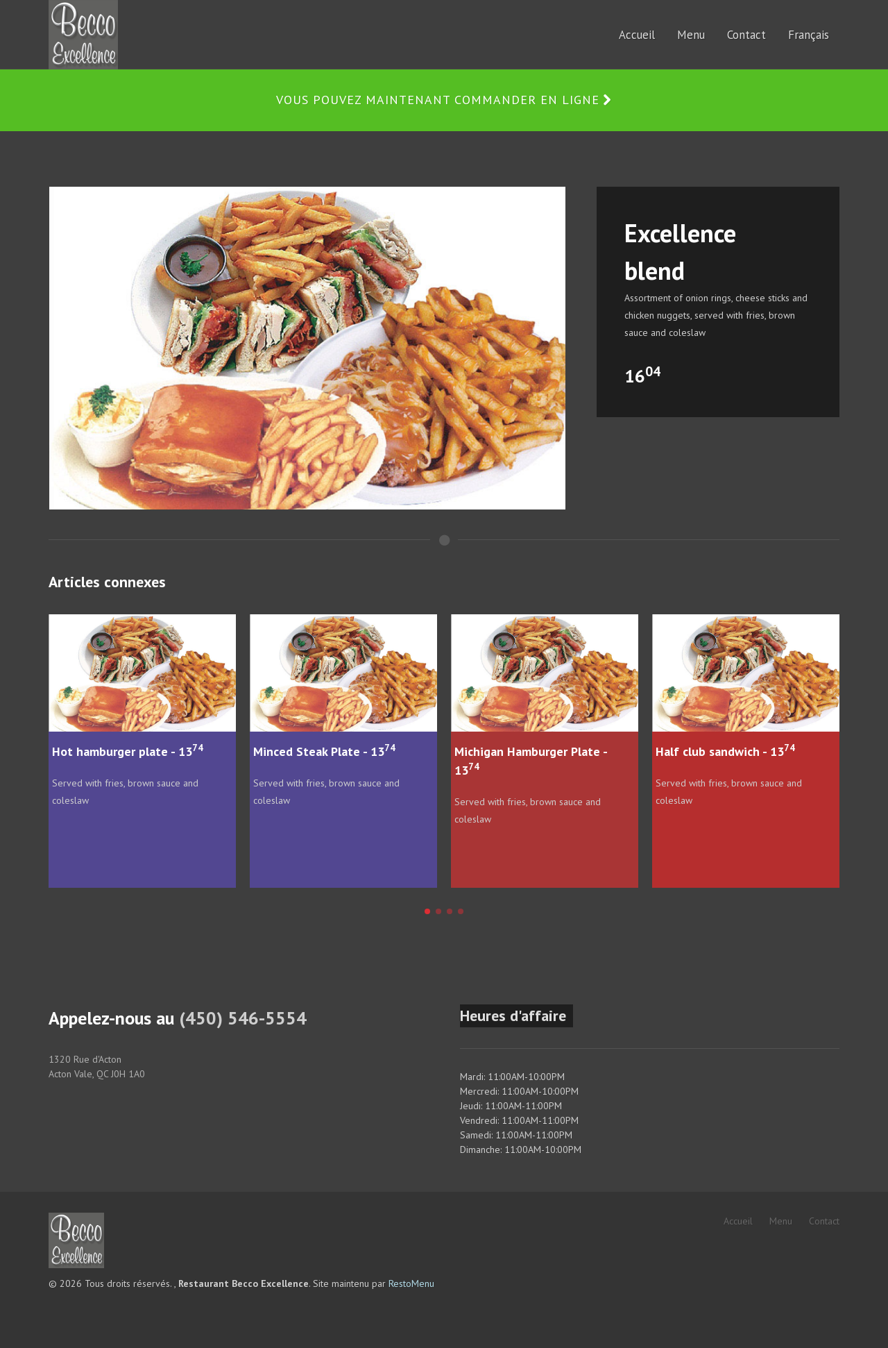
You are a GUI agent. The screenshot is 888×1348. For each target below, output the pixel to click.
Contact (824, 1221)
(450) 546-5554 (243, 1017)
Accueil (738, 1221)
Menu (780, 1221)
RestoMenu (411, 1283)
